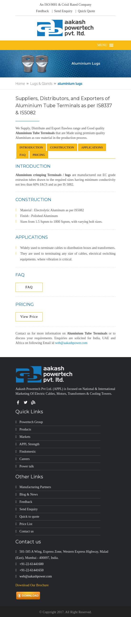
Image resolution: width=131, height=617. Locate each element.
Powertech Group (31, 422)
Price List (26, 524)
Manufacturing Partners (35, 487)
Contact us (27, 531)
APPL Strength (29, 444)
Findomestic (28, 451)
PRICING (39, 155)
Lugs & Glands (41, 84)
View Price (29, 317)
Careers (25, 459)
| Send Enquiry (61, 11)
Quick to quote (29, 516)
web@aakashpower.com (71, 343)
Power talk (27, 466)
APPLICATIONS (92, 147)
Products (25, 429)
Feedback (42, 11)
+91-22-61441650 (32, 570)
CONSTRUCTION (62, 147)
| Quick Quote (85, 11)
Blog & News (29, 494)
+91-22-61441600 (32, 564)
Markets (25, 437)
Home (20, 84)
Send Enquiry (29, 509)
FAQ (22, 155)
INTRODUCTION (31, 147)
